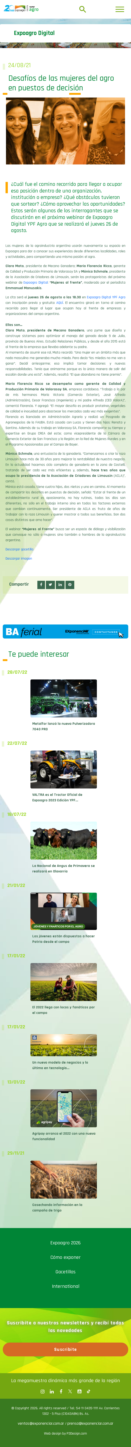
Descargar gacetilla (19, 549)
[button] (41, 585)
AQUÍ (59, 302)
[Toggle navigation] (119, 9)
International (65, 1286)
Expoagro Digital (36, 282)
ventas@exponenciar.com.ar (41, 1423)
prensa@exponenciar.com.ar (90, 1423)
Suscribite (65, 1349)
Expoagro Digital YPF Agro (106, 297)
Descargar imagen (19, 558)
